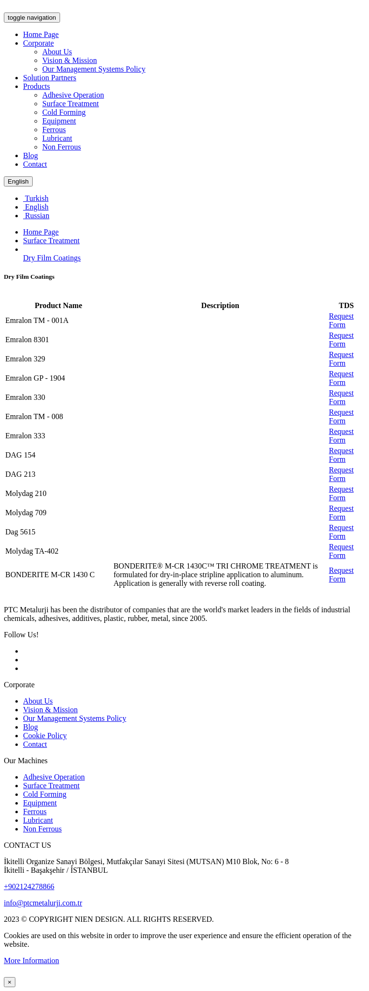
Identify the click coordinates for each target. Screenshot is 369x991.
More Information (31, 960)
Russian (36, 215)
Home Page (41, 34)
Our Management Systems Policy (94, 69)
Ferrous (54, 129)
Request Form (341, 320)
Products (36, 86)
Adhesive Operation (73, 95)
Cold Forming (64, 112)
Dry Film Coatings (52, 258)
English (18, 181)
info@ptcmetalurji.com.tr (43, 903)
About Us (57, 52)
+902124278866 (29, 886)
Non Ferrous (61, 147)
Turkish (36, 198)
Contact (35, 164)
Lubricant (57, 138)
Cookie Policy (45, 735)
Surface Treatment (70, 103)
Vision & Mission (69, 60)
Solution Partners (49, 78)
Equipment (59, 121)
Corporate (38, 43)
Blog (30, 155)
